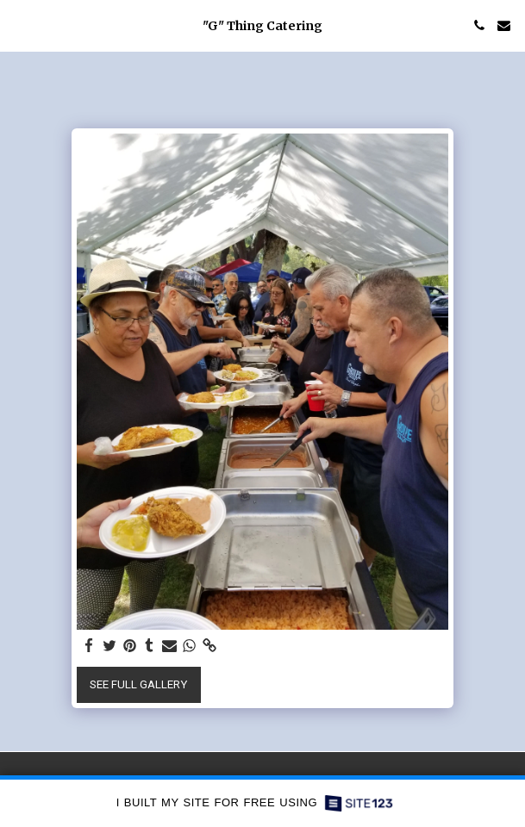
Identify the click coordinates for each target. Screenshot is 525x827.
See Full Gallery (138, 684)
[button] (19, 25)
